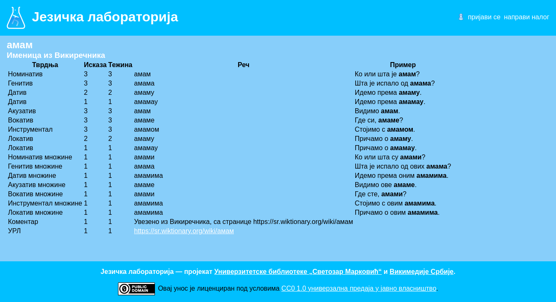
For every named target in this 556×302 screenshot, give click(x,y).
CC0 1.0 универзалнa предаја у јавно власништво (358, 288)
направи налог (526, 17)
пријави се (484, 17)
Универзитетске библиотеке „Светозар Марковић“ (298, 271)
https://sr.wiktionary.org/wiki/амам (184, 230)
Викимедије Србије (422, 271)
